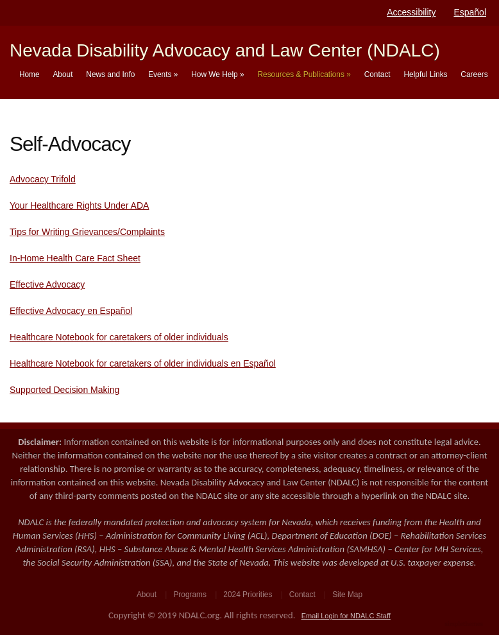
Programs (190, 594)
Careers (474, 74)
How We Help (217, 74)
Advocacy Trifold (43, 179)
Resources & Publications (303, 74)
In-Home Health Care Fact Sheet (75, 258)
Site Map (347, 594)
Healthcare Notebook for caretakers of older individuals (119, 337)
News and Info (110, 74)
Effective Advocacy (47, 284)
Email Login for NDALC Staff (346, 616)
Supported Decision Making (64, 390)
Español (469, 12)
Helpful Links (425, 74)
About (62, 74)
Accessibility (411, 12)
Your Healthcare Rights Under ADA (79, 205)
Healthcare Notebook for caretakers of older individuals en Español (143, 363)
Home (29, 74)
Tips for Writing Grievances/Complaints (87, 232)
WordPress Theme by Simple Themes (465, 625)
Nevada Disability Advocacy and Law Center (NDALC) (225, 51)
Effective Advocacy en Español (71, 311)
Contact (377, 74)
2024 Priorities (247, 594)
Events (163, 74)
